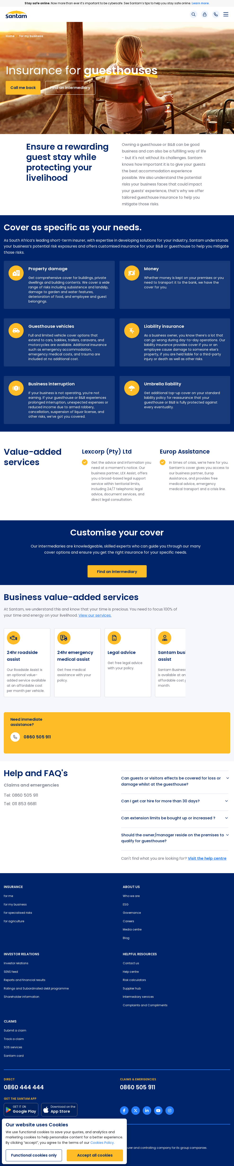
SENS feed (11, 972)
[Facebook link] (124, 1110)
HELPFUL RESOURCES (140, 954)
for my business (29, 36)
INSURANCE (13, 886)
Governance (132, 913)
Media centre (132, 929)
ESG (125, 904)
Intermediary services (138, 997)
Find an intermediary (70, 87)
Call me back (23, 87)
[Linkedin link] (147, 1110)
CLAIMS (10, 1021)
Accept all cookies (95, 1155)
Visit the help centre (207, 858)
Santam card (14, 1056)
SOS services (13, 1047)
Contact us (131, 963)
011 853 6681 (24, 804)
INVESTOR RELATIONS (21, 954)
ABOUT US (131, 886)
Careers (128, 921)
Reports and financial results (24, 980)
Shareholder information (21, 997)
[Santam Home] (16, 14)
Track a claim (14, 1039)
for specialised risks (18, 913)
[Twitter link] (135, 1110)
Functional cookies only (34, 1155)
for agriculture (14, 921)
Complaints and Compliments (145, 1005)
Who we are (131, 896)
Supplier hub (132, 988)
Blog (126, 938)
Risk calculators (134, 980)
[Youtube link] (158, 1110)
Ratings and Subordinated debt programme (36, 988)
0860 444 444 (24, 1087)
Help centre (131, 972)
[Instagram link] (169, 1110)
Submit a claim (15, 1030)
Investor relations (16, 963)
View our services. (95, 616)
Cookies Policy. (102, 1143)
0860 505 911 (25, 795)
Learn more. (200, 3)
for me (8, 896)
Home (10, 36)
